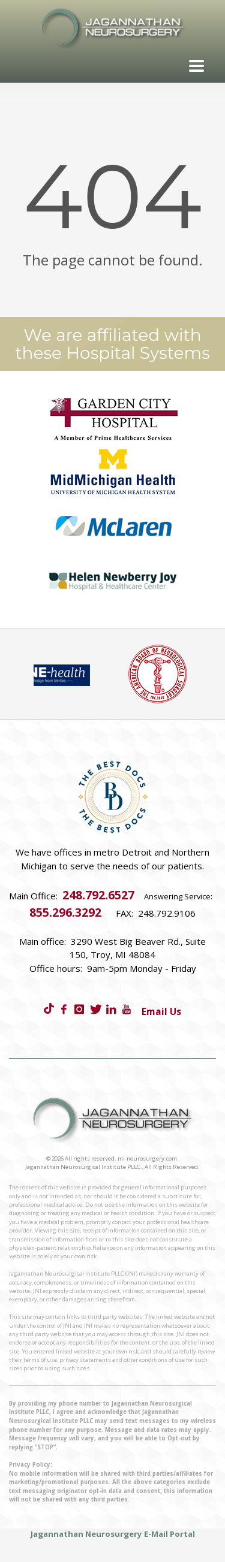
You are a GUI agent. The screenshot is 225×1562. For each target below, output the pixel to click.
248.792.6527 (98, 895)
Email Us (161, 1011)
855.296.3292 (65, 912)
